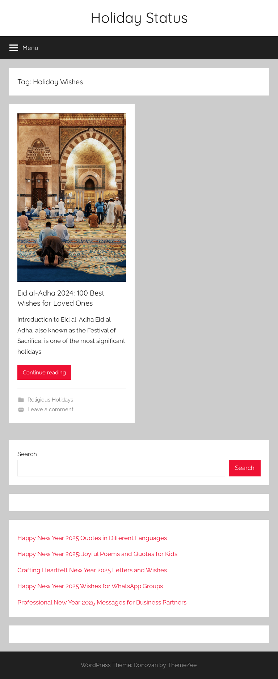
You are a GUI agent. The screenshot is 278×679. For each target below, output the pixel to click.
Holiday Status (139, 17)
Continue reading (44, 372)
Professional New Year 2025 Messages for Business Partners (101, 602)
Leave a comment (50, 409)
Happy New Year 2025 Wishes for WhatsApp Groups (90, 586)
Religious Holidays (50, 399)
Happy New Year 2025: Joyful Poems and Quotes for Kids (97, 553)
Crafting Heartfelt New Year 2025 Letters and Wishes (92, 570)
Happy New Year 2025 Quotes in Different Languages (92, 538)
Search (27, 454)
